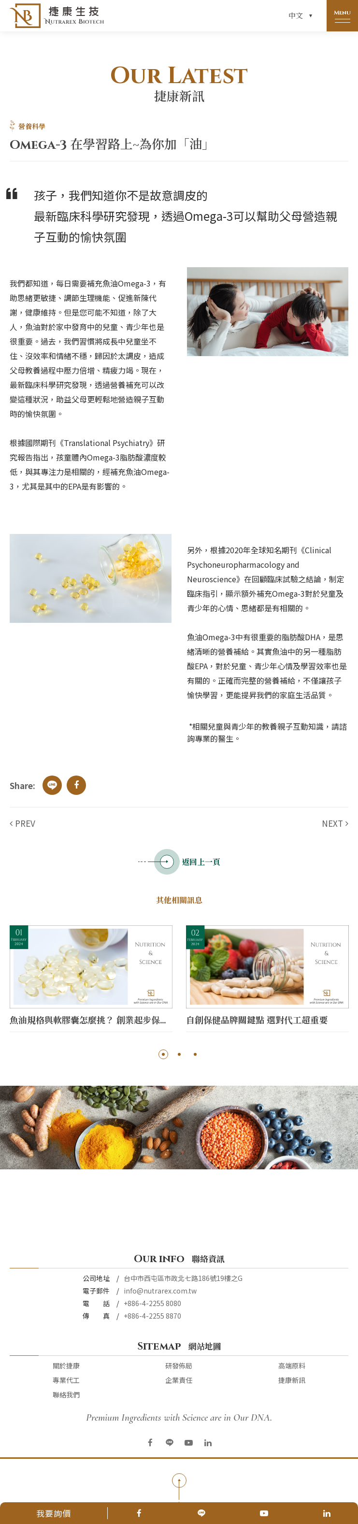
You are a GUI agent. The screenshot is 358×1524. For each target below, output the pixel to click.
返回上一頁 (179, 862)
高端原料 (291, 1365)
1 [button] (163, 1054)
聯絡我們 (66, 1394)
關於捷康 (66, 1365)
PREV (25, 823)
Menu (342, 12)
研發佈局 (178, 1365)
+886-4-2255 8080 (152, 1303)
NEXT (332, 823)
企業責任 (178, 1380)
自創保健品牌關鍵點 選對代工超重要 (257, 1021)
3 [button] (195, 1054)
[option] (91, 981)
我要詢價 (53, 1513)
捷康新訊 (291, 1380)
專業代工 (66, 1380)
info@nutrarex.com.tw (160, 1290)
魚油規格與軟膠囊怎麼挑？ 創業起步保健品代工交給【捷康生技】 (91, 1021)
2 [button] (179, 1054)
